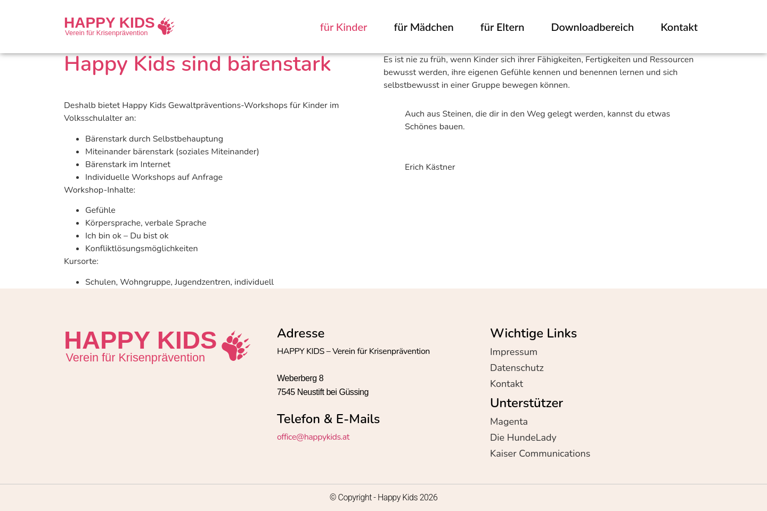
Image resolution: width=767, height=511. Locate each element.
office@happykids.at (313, 437)
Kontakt (679, 26)
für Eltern (502, 26)
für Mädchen (423, 26)
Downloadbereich (592, 26)
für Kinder (344, 26)
